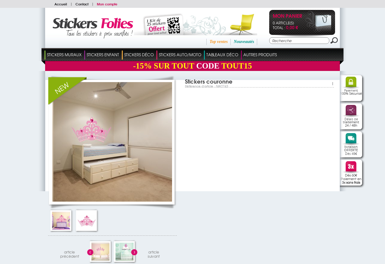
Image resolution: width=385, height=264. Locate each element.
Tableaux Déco (222, 54)
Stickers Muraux (64, 54)
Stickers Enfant (103, 54)
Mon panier (287, 16)
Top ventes (219, 41)
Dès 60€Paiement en (351, 179)
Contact (81, 4)
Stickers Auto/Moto (180, 54)
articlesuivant (154, 253)
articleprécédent (69, 253)
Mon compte (107, 4)
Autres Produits (260, 54)
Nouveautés (244, 41)
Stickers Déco (139, 54)
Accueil (60, 4)
